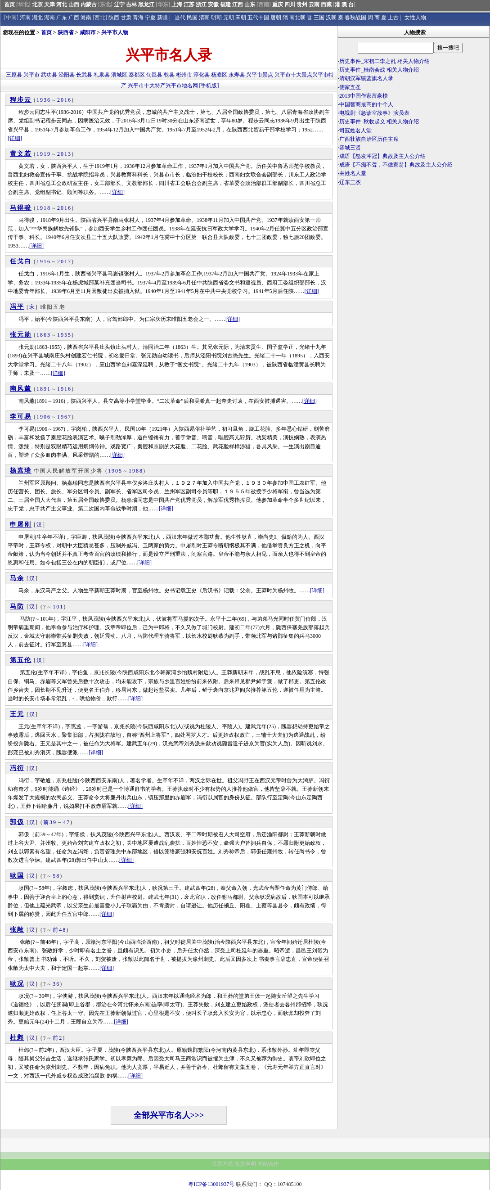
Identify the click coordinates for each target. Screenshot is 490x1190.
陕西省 (66, 32)
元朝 (228, 17)
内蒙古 (89, 4)
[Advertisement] (413, 266)
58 (56, 876)
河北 (61, 4)
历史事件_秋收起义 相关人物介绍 (379, 121)
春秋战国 (355, 17)
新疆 (162, 17)
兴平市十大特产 (147, 85)
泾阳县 (66, 75)
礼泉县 (102, 75)
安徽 (213, 4)
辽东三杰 (350, 182)
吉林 (131, 4)
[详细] (15, 138)
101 (58, 607)
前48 (59, 930)
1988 (136, 471)
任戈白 (20, 261)
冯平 (17, 306)
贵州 (302, 4)
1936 (43, 100)
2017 (64, 261)
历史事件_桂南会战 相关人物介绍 (379, 70)
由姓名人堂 (352, 173)
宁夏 (150, 17)
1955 (64, 335)
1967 (64, 417)
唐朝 (275, 17)
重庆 (277, 4)
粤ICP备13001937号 (211, 1184)
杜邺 (17, 1037)
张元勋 (20, 334)
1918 (43, 208)
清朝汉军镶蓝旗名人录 (366, 78)
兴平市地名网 (182, 85)
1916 (43, 261)
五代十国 (258, 17)
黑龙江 (146, 4)
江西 (237, 4)
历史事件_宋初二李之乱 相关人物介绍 (384, 61)
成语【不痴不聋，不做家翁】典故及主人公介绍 (396, 165)
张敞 (17, 929)
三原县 (14, 75)
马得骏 (20, 207)
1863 (43, 335)
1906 (43, 417)
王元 (17, 714)
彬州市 (184, 75)
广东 (61, 17)
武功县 (49, 75)
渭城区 (119, 75)
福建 (225, 4)
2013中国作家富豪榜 (363, 96)
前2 (58, 1038)
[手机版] (209, 85)
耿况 (17, 983)
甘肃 (126, 17)
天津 (49, 4)
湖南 (49, 17)
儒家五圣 (350, 87)
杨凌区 (219, 75)
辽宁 (119, 4)
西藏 (326, 4)
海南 (86, 17)
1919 (43, 154)
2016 (64, 100)
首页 (9, 4)
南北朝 (297, 17)
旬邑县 (154, 75)
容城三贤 (350, 147)
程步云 (20, 99)
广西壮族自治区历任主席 (369, 139)
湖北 (37, 17)
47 (66, 822)
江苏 (189, 4)
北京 (37, 4)
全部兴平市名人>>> (169, 1115)
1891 (43, 389)
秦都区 (137, 75)
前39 (50, 822)
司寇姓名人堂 (355, 130)
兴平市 (31, 75)
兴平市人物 (114, 32)
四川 (289, 4)
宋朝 (240, 17)
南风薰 (20, 388)
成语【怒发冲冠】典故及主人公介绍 (382, 156)
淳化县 (201, 75)
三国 (319, 17)
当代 (180, 17)
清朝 (204, 17)
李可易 (20, 416)
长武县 (84, 75)
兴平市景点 (259, 75)
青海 (138, 17)
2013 (64, 154)
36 (56, 984)
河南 (25, 17)
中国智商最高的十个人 (366, 104)
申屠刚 (20, 524)
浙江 (201, 4)
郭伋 (17, 822)
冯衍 (17, 768)
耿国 (17, 875)
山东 (249, 4)
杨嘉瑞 (20, 470)
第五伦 (20, 660)
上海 (176, 4)
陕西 (113, 17)
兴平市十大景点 (293, 75)
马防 (17, 606)
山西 (73, 4)
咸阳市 (88, 32)
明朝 (216, 17)
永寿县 (237, 75)
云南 (314, 4)
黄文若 (20, 153)
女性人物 (415, 17)
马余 (17, 578)
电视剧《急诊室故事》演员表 (374, 113)
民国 (192, 17)
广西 (73, 17)
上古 (393, 17)
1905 (115, 471)
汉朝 (331, 17)
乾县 (169, 75)
